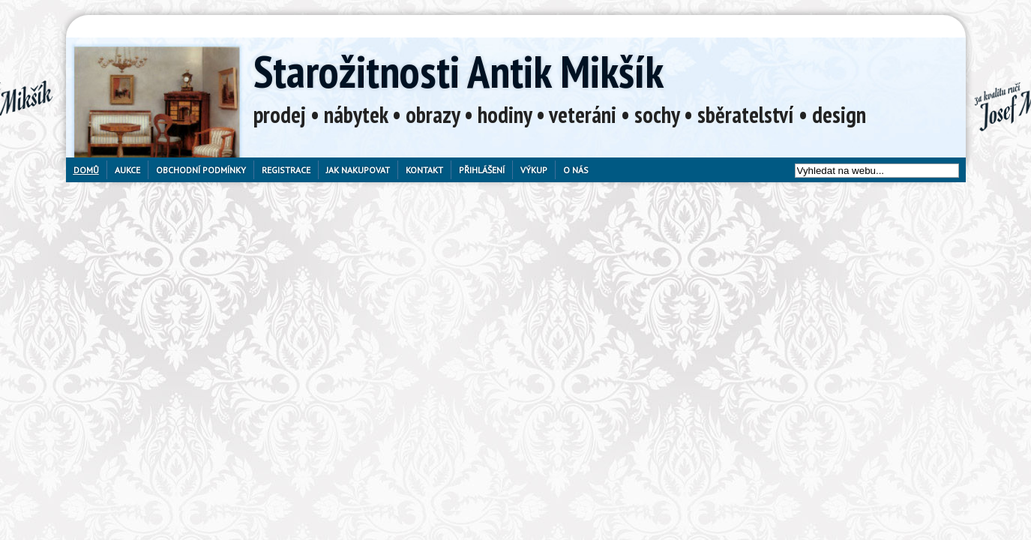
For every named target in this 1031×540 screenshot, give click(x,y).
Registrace (286, 170)
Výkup (533, 170)
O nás (576, 170)
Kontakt (424, 170)
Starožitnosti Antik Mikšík (458, 71)
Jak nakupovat (358, 170)
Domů (86, 170)
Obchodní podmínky (201, 170)
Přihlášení (482, 170)
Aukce (127, 170)
